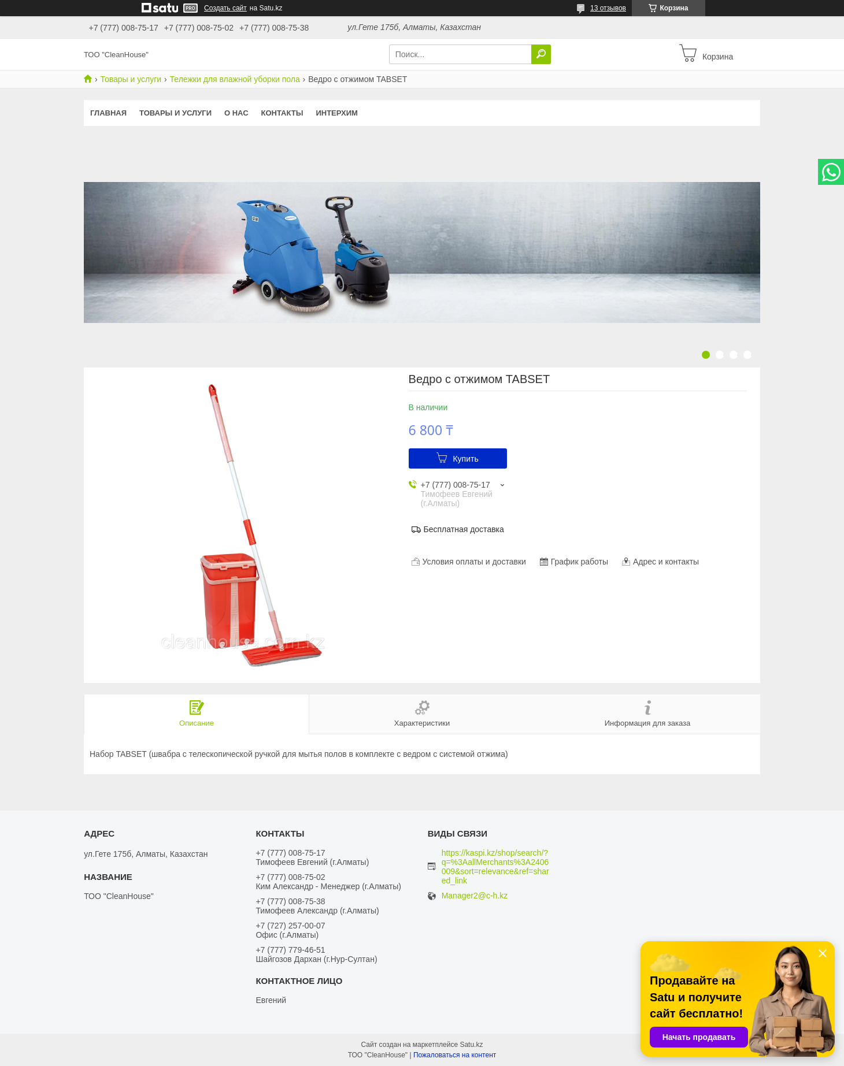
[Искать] (541, 54)
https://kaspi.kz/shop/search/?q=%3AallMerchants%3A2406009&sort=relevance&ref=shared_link (498, 866)
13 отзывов (608, 8)
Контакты (282, 113)
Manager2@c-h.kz (475, 896)
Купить (465, 458)
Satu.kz (471, 1045)
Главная (108, 113)
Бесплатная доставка (464, 529)
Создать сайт (225, 8)
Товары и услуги (130, 79)
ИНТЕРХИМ (336, 113)
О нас (236, 113)
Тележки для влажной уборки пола (235, 79)
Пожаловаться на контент (454, 1055)
